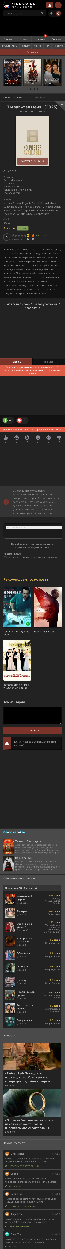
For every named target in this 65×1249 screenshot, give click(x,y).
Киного (7, 97)
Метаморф (13, 1186)
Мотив (11, 1246)
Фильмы (24, 39)
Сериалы (56, 39)
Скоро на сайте (14, 832)
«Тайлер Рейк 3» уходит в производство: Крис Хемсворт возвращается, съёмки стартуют (29, 1077)
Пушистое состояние (20, 1206)
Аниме (37, 45)
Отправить (32, 730)
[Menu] (58, 5)
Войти (49, 5)
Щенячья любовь (17, 1226)
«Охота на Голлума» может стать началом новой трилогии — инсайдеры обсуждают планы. (29, 1124)
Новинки (40, 39)
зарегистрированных (22, 367)
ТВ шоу (26, 45)
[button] (27, 89)
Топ (47, 45)
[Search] (42, 13)
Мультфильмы (9, 45)
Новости (58, 45)
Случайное (33, 52)
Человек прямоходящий (22, 1166)
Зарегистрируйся (12, 429)
